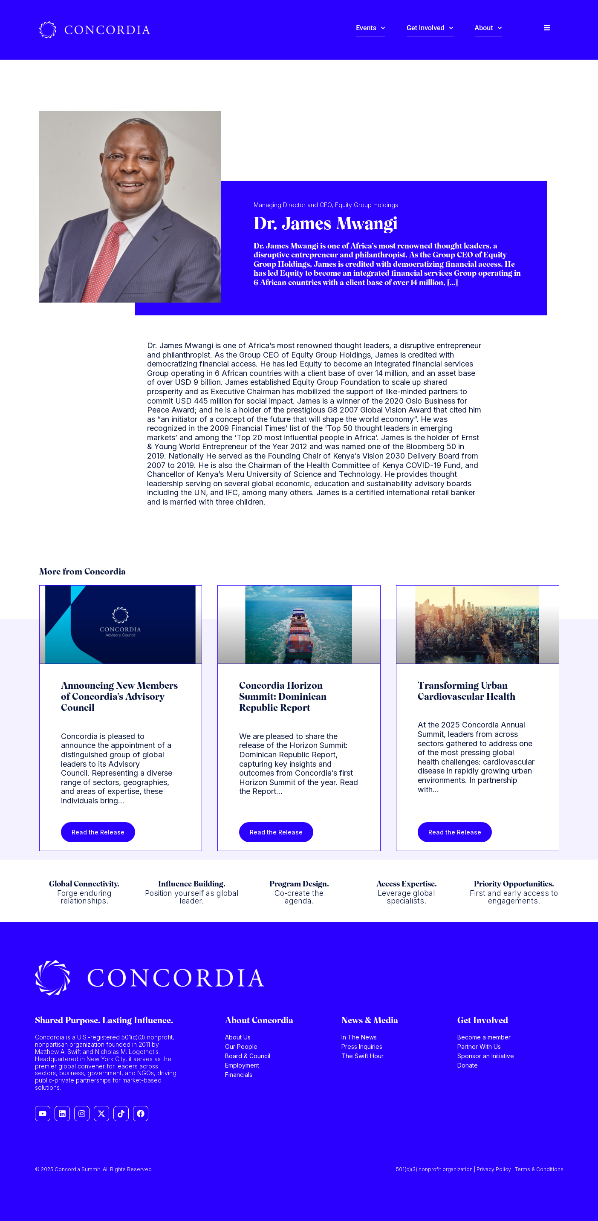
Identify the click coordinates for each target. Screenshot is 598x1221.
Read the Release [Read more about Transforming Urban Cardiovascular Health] (454, 832)
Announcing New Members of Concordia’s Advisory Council (119, 697)
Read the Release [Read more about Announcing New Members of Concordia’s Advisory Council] (98, 832)
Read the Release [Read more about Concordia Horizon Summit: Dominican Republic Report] (276, 832)
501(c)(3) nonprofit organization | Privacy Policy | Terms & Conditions (479, 1169)
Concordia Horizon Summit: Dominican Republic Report (282, 697)
